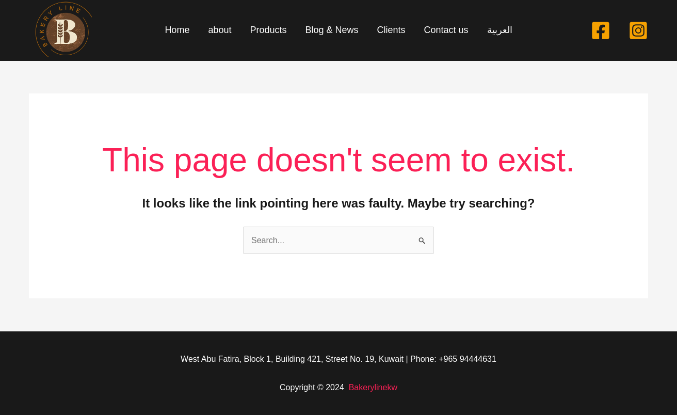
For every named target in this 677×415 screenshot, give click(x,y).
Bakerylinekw (373, 387)
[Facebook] (600, 30)
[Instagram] (638, 30)
